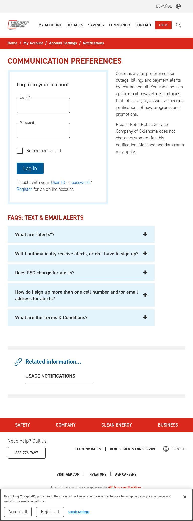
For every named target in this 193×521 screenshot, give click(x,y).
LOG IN (163, 25)
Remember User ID (44, 151)
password (81, 182)
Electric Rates (88, 449)
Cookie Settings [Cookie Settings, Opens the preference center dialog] (78, 512)
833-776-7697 (26, 452)
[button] (50, 25)
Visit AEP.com (68, 474)
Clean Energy (116, 425)
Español (164, 6)
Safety (22, 425)
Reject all (50, 512)
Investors (97, 474)
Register (24, 189)
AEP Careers (125, 474)
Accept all (17, 512)
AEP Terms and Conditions (124, 487)
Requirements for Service (133, 449)
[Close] (184, 496)
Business (168, 425)
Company (66, 425)
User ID (58, 182)
